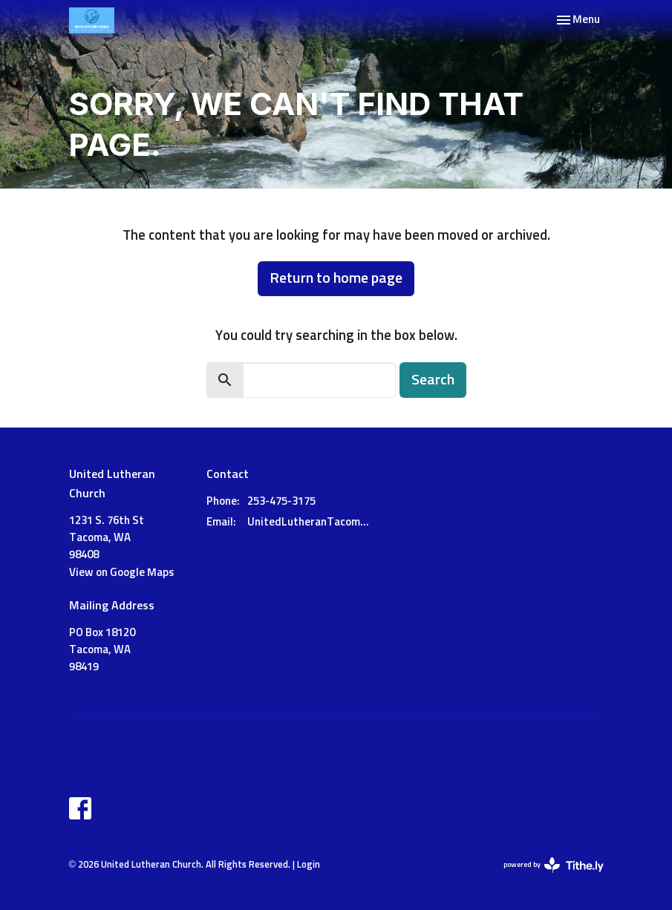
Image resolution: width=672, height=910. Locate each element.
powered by (553, 865)
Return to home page (336, 278)
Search (432, 380)
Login (308, 865)
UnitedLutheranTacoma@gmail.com (311, 522)
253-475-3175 (281, 501)
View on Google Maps (121, 572)
